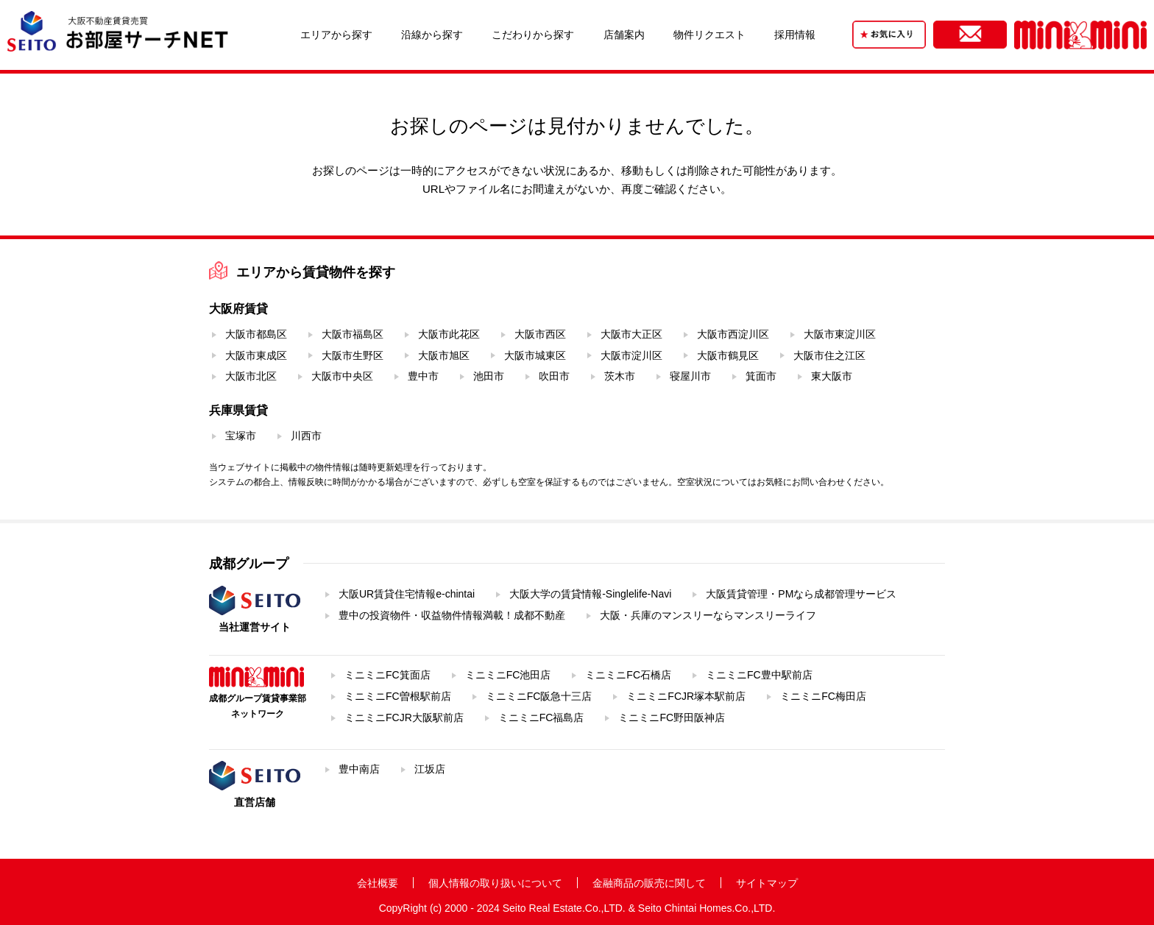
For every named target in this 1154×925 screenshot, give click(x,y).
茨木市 (619, 376)
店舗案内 (624, 34)
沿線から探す (432, 34)
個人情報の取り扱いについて (495, 883)
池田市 (488, 376)
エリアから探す (336, 34)
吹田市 (554, 376)
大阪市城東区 (535, 355)
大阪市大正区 (631, 334)
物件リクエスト (709, 34)
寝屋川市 (690, 376)
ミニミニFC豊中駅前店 (759, 675)
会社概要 (377, 883)
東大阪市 (831, 376)
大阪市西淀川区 (733, 334)
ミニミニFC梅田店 (823, 696)
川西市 (306, 436)
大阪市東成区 (256, 355)
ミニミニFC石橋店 (628, 675)
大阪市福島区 (352, 334)
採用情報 (794, 34)
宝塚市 (240, 436)
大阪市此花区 (449, 334)
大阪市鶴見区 (728, 355)
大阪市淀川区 (631, 355)
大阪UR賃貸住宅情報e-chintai (407, 594)
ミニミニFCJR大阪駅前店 (404, 717)
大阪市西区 (540, 334)
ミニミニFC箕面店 (387, 675)
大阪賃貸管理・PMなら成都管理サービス (801, 594)
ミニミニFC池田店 (508, 675)
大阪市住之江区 (829, 355)
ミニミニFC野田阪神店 (671, 717)
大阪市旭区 (444, 355)
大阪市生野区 (352, 355)
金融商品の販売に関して (649, 883)
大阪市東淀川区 (840, 334)
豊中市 (423, 376)
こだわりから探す (533, 34)
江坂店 (429, 769)
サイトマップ (767, 883)
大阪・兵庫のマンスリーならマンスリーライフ (708, 615)
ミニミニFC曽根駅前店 (397, 696)
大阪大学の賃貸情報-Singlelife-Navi (590, 594)
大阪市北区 (251, 376)
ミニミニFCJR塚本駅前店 (686, 696)
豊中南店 (359, 769)
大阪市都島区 (256, 334)
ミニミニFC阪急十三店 (539, 696)
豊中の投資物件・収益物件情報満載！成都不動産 (452, 615)
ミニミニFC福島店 (541, 717)
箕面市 (761, 376)
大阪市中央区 (342, 376)
